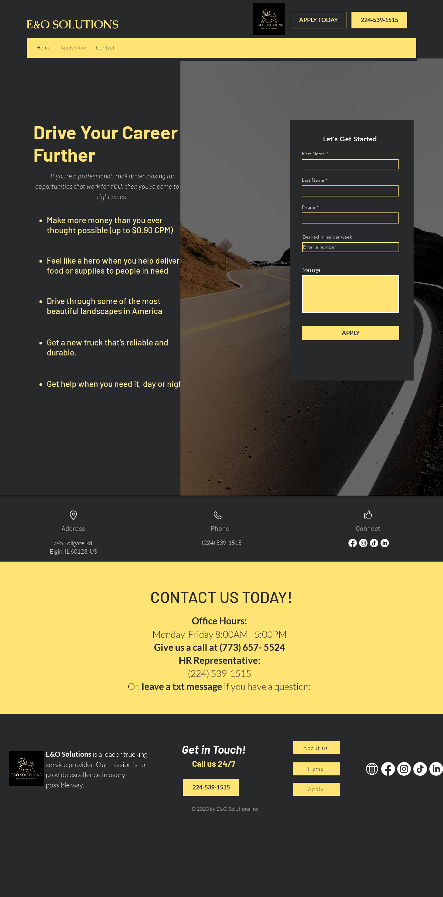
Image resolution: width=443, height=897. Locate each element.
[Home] (316, 768)
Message (311, 270)
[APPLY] (350, 333)
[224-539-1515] (379, 20)
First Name (313, 153)
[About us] (316, 747)
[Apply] (316, 789)
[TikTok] (374, 543)
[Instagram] (363, 543)
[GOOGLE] (372, 769)
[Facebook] (352, 543)
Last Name (313, 180)
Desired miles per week (327, 237)
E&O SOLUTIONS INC (85, 24)
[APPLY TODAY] (318, 20)
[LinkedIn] (385, 543)
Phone (308, 207)
